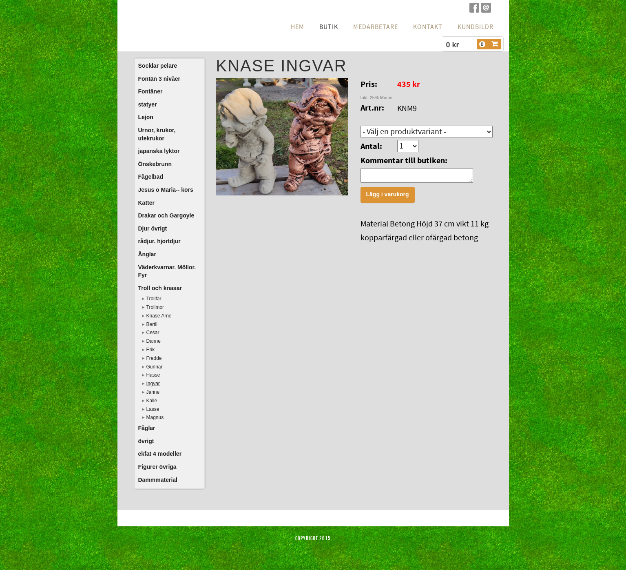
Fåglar (146, 428)
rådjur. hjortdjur (159, 241)
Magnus (155, 417)
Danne (153, 341)
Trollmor (155, 307)
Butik (328, 27)
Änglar (147, 254)
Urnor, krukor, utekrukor (157, 134)
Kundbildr (475, 27)
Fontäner (150, 91)
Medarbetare (375, 27)
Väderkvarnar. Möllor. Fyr (167, 271)
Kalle (151, 401)
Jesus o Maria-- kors (165, 189)
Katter (146, 203)
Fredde (154, 358)
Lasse (152, 409)
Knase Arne (159, 316)
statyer (147, 104)
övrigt (146, 441)
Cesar (152, 332)
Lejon (145, 117)
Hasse (153, 375)
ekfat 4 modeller (160, 453)
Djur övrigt (152, 228)
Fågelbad (150, 176)
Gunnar (154, 367)
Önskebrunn (155, 164)
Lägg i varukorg (387, 196)
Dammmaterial (158, 480)
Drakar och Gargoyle (166, 215)
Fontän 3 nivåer (159, 78)
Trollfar (153, 299)
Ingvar (153, 383)
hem (297, 27)
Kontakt (427, 27)
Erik (150, 350)
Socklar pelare (157, 65)
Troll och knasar (160, 288)
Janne (153, 392)
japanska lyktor (159, 151)
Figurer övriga (157, 467)
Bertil (151, 324)
